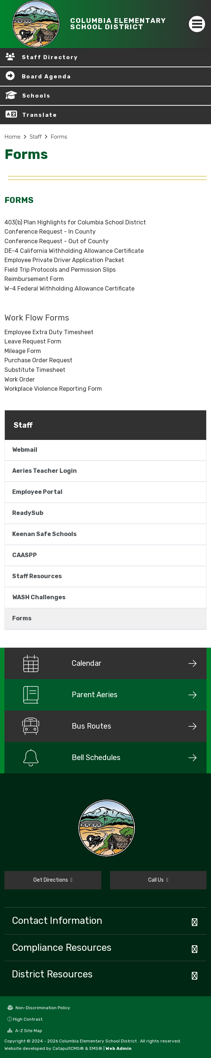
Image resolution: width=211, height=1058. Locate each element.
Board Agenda (46, 76)
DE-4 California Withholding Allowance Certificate (74, 250)
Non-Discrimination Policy (38, 1007)
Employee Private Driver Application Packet (64, 260)
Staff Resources (37, 576)
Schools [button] (36, 95)
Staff (35, 136)
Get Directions (52, 880)
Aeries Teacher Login (44, 470)
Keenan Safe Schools (44, 534)
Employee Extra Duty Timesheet (48, 332)
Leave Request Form (32, 341)
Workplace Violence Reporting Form (53, 388)
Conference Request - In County (50, 231)
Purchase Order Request (38, 360)
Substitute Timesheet (34, 369)
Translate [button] (39, 115)
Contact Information (57, 920)
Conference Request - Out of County (56, 241)
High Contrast (27, 1019)
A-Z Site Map (24, 1030)
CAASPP (24, 555)
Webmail (24, 449)
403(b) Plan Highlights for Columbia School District (75, 222)
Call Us (158, 880)
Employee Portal (37, 491)
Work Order (19, 379)
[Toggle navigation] (197, 24)
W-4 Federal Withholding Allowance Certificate (69, 288)
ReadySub (27, 512)
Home (12, 136)
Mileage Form (22, 351)
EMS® (95, 1048)
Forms (59, 136)
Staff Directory (50, 57)
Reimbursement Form (34, 278)
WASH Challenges (38, 597)
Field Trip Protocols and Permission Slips (60, 269)
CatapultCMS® (68, 1048)
